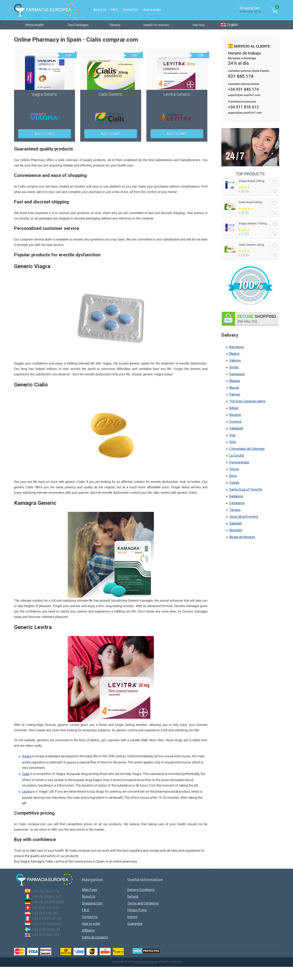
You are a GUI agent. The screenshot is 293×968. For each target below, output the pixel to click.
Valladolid (236, 428)
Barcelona (236, 347)
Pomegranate (239, 462)
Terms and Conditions (143, 903)
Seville (234, 367)
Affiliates (88, 930)
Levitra (27, 791)
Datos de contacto (95, 937)
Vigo (232, 435)
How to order (152, 10)
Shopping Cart (92, 903)
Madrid (234, 353)
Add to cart (44, 134)
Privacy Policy (137, 910)
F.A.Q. (115, 10)
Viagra (26, 756)
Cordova (235, 421)
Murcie (234, 387)
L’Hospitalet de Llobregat (247, 449)
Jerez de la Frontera (243, 516)
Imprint (132, 917)
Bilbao (233, 408)
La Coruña (236, 455)
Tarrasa (234, 510)
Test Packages (78, 25)
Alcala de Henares (242, 537)
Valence (235, 360)
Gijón (232, 442)
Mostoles (235, 530)
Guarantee (135, 923)
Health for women (156, 25)
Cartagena (237, 503)
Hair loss (199, 25)
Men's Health (35, 25)
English (229, 24)
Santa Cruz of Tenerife (245, 489)
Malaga (234, 381)
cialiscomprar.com (146, 961)
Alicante (235, 415)
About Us (100, 10)
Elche (233, 476)
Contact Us (130, 10)
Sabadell (235, 523)
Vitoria (234, 469)
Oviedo (234, 482)
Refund (132, 896)
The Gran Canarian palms (247, 401)
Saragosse (237, 374)
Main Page (89, 890)
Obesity (115, 25)
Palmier (234, 394)
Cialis (25, 774)
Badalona (236, 496)
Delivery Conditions (141, 890)
